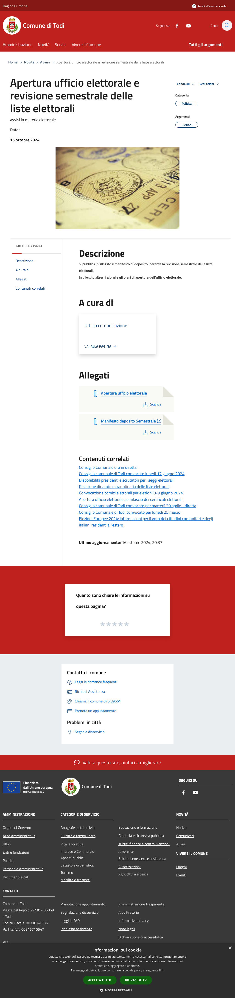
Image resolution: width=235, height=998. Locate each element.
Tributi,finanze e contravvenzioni (144, 844)
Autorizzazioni (129, 866)
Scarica (151, 404)
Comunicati (185, 836)
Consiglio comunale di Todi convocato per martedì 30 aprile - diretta (137, 506)
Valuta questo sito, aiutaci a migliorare (117, 762)
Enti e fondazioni (16, 852)
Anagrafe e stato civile (78, 827)
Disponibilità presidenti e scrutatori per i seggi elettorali (126, 480)
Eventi (181, 875)
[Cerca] (226, 25)
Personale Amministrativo (23, 869)
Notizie (181, 827)
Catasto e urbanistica (77, 865)
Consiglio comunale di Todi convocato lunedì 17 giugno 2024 (132, 474)
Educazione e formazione (137, 827)
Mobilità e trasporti (75, 880)
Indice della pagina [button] (29, 246)
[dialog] (117, 970)
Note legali (126, 929)
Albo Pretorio (128, 912)
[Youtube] (185, 25)
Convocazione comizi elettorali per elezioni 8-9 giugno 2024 (131, 493)
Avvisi (45, 62)
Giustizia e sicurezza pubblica (141, 835)
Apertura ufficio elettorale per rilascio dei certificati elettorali (130, 499)
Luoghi (181, 866)
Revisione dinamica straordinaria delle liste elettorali (124, 486)
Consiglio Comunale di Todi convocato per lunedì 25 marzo (129, 512)
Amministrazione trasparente (141, 904)
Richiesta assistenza (76, 929)
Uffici (7, 844)
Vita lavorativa (72, 844)
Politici (8, 860)
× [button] (230, 948)
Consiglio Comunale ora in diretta (108, 467)
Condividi (186, 84)
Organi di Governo (17, 827)
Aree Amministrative (19, 836)
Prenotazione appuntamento (83, 904)
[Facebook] (174, 25)
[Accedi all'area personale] (209, 6)
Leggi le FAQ (70, 920)
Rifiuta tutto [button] (136, 980)
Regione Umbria (15, 6)
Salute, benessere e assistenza (142, 858)
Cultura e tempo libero (78, 836)
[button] (117, 990)
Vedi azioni (209, 84)
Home (12, 62)
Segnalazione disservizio (79, 912)
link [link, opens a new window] (161, 970)
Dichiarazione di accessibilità (140, 937)
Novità (29, 62)
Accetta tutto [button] (99, 980)
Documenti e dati (16, 877)
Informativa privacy (133, 920)
